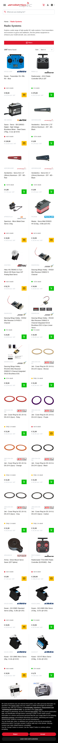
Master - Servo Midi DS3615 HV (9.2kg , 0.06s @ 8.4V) (41, 222)
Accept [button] (42, 734)
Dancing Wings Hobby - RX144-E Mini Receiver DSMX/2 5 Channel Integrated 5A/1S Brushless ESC (14, 370)
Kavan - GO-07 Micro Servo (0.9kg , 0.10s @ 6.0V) (41, 658)
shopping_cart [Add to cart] (51, 95)
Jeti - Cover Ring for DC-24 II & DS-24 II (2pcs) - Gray (15, 513)
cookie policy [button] (38, 709)
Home (6, 21)
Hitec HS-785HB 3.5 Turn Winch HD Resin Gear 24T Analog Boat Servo (13, 272)
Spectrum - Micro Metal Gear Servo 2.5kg (14, 222)
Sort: (37, 50)
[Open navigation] (4, 5)
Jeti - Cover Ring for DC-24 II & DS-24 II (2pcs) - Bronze (42, 368)
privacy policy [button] (15, 705)
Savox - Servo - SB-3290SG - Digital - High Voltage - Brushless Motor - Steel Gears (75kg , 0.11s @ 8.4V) (15, 128)
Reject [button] (15, 734)
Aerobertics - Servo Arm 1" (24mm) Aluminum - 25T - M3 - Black (42, 175)
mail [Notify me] (24, 95)
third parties (34, 711)
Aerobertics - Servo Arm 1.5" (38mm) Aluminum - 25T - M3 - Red (15, 175)
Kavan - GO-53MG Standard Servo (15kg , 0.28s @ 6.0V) (14, 609)
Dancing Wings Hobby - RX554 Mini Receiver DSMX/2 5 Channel (42, 272)
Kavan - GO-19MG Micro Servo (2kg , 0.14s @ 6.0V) (15, 658)
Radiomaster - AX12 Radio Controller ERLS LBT (40, 77)
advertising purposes (8, 717)
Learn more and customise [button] (29, 739)
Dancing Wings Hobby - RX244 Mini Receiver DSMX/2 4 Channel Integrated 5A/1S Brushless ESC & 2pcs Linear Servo (42, 323)
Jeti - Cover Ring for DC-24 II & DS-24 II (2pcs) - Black (42, 464)
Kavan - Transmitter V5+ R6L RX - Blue (14, 77)
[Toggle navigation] (3, 18)
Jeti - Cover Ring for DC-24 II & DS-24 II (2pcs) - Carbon (42, 513)
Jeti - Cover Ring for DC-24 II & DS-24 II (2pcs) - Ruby (15, 416)
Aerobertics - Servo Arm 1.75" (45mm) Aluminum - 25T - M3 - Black (42, 127)
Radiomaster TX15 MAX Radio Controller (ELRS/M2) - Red (42, 561)
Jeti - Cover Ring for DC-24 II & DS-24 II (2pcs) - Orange (15, 464)
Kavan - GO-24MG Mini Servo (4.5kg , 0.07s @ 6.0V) (42, 609)
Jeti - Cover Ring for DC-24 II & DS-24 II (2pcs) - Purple (42, 416)
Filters (29, 42)
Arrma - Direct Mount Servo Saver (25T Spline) (14, 561)
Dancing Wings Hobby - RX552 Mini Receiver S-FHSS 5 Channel (15, 320)
